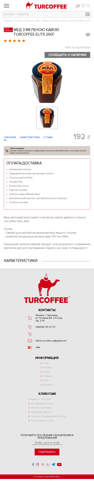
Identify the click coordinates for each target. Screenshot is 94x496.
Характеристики (30, 137)
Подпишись (47, 451)
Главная (8, 20)
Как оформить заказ (42, 403)
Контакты (48, 384)
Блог (45, 380)
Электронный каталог (43, 420)
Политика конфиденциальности (48, 416)
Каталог (18, 20)
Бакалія (30, 20)
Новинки (47, 376)
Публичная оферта (41, 411)
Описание (10, 137)
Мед (38, 20)
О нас (46, 363)
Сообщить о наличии (67, 55)
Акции (46, 371)
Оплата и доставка (41, 407)
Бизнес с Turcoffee (41, 399)
